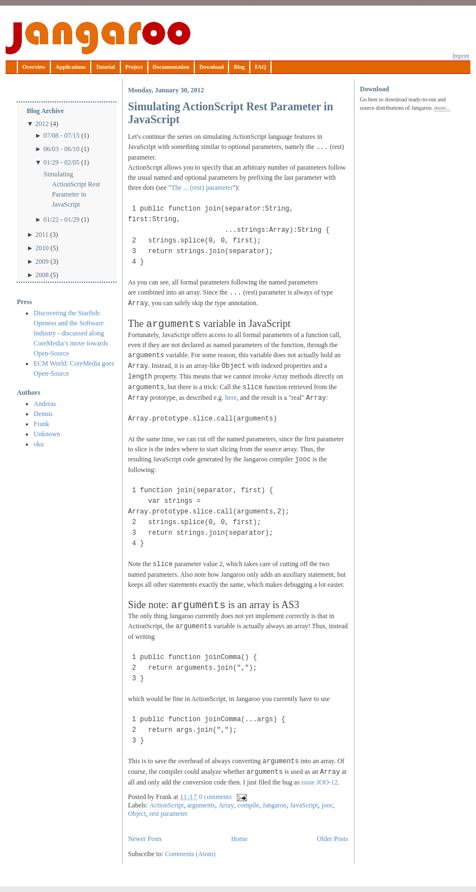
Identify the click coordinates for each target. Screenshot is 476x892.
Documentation (171, 67)
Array (226, 805)
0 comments (215, 797)
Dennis (43, 414)
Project (134, 67)
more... (442, 108)
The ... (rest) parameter (202, 188)
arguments (201, 805)
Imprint (460, 56)
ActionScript (167, 805)
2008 (42, 275)
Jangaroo (98, 38)
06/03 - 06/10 (61, 149)
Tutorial (105, 67)
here (231, 397)
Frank (41, 424)
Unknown (47, 434)
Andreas (45, 404)
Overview (33, 67)
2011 (42, 235)
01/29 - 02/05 (61, 162)
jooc (327, 805)
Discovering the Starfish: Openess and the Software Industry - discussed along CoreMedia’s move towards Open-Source (71, 333)
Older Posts (332, 839)
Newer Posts (145, 839)
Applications (70, 67)
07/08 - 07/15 (61, 135)
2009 (42, 261)
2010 (42, 248)
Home (239, 839)
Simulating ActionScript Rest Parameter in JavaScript (72, 189)
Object (137, 814)
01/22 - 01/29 (61, 219)
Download (211, 67)
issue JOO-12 (319, 782)
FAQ (260, 67)
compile (248, 805)
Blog (239, 67)
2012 (42, 124)
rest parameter (169, 814)
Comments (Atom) (190, 854)
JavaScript (304, 805)
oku (39, 444)
